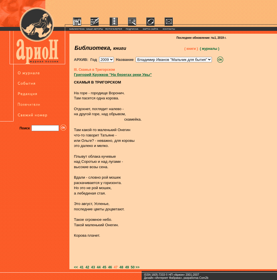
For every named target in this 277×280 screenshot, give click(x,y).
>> (138, 267)
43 (92, 267)
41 (81, 267)
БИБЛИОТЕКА (77, 29)
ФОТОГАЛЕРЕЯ (113, 29)
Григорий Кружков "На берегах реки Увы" (113, 74)
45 (103, 267)
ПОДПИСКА (132, 29)
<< (76, 267)
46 (109, 267)
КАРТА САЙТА (150, 29)
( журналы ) (209, 49)
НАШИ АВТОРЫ (94, 29)
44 (98, 267)
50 (132, 267)
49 (126, 267)
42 (86, 267)
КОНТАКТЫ (169, 29)
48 (120, 267)
